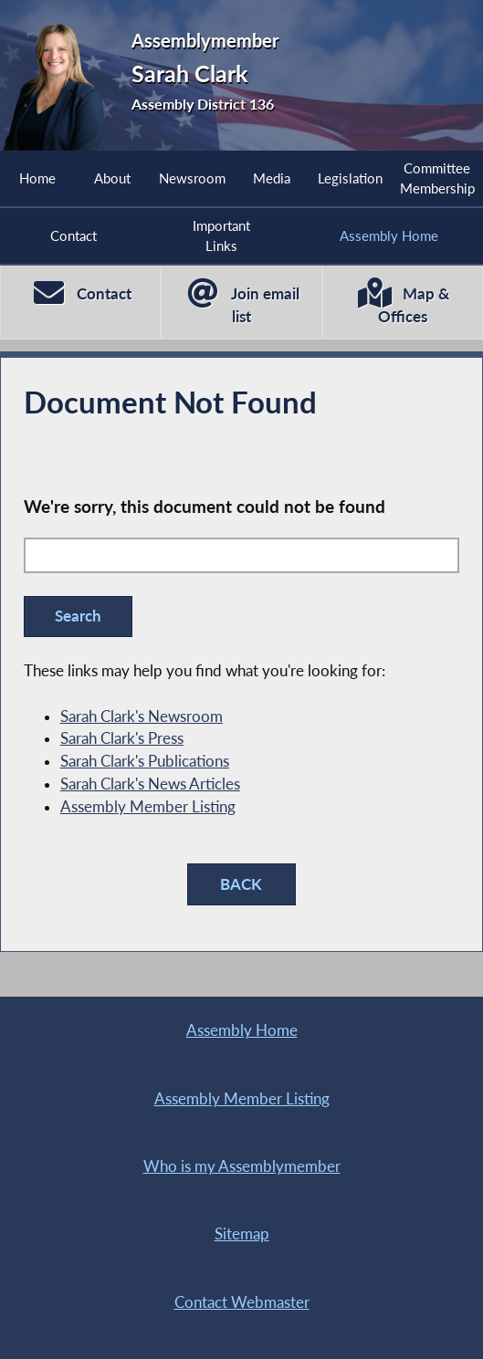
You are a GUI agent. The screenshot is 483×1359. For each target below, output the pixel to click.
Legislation (350, 178)
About (112, 178)
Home (37, 178)
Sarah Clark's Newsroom (141, 716)
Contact (73, 235)
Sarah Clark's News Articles (150, 784)
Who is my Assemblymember (242, 1166)
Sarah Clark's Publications (144, 761)
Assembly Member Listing (148, 807)
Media (271, 178)
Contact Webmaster (242, 1302)
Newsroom (192, 178)
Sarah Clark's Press (122, 738)
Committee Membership (437, 178)
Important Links (221, 235)
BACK (241, 884)
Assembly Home (389, 235)
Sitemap (242, 1234)
